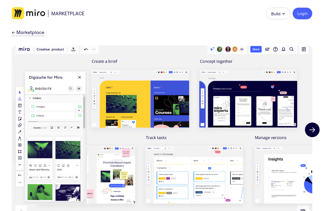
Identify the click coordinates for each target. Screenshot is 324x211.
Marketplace (67, 13)
